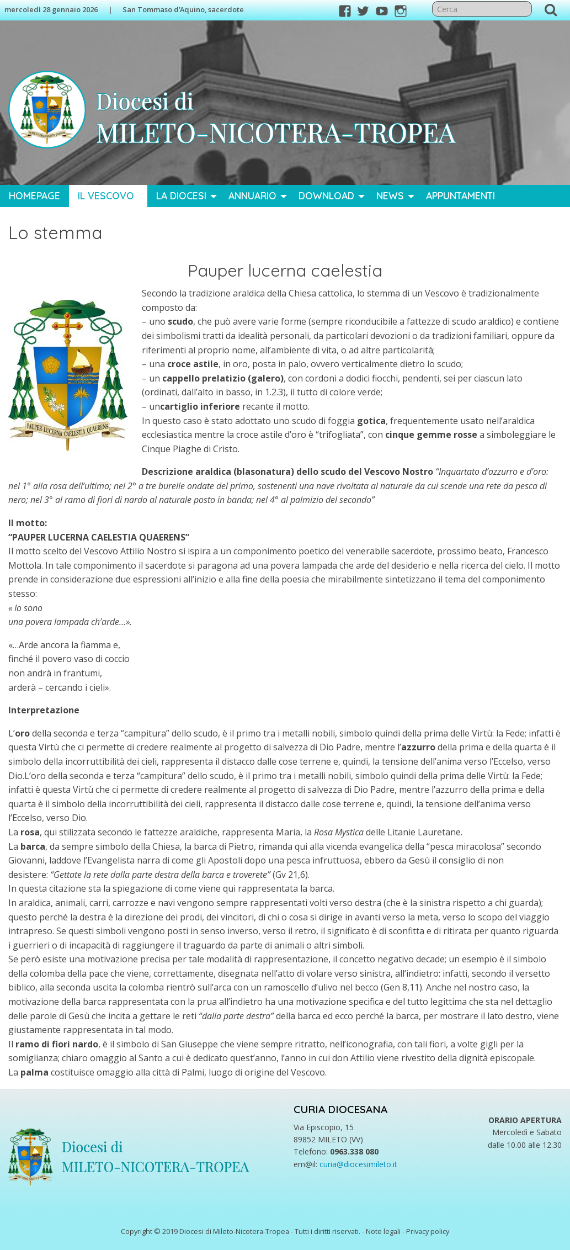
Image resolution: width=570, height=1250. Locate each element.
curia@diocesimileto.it (358, 1164)
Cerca (550, 9)
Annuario (252, 195)
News (390, 195)
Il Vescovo (106, 195)
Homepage (34, 195)
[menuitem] (34, 196)
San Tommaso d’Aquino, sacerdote (183, 9)
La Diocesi (181, 195)
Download (326, 195)
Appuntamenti (460, 195)
